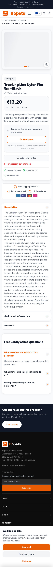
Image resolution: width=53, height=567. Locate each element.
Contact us (12, 424)
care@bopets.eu (27, 460)
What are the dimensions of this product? (21, 354)
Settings (26, 561)
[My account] (49, 13)
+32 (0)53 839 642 (10, 460)
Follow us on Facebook (13, 465)
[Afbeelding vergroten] (46, 64)
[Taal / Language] (38, 13)
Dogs (9, 20)
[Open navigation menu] (30, 13)
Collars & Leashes (19, 20)
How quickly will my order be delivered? (19, 384)
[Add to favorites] (26, 158)
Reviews (9, 325)
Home (4, 20)
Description (11, 207)
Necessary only (26, 554)
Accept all (26, 547)
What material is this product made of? (22, 374)
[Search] (44, 13)
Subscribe (26, 488)
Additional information (17, 316)
